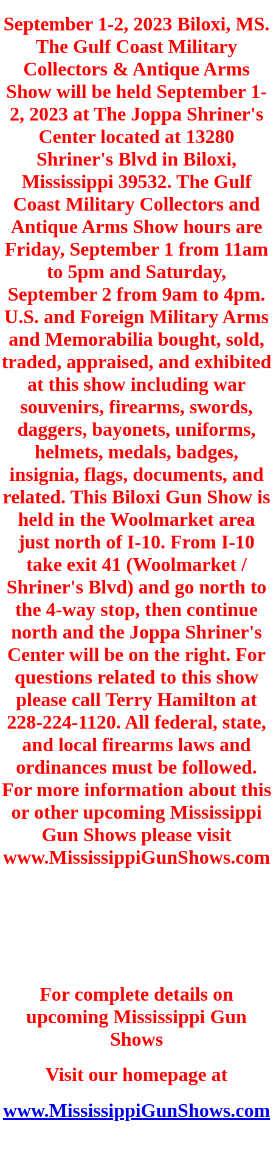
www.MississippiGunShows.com (136, 1110)
